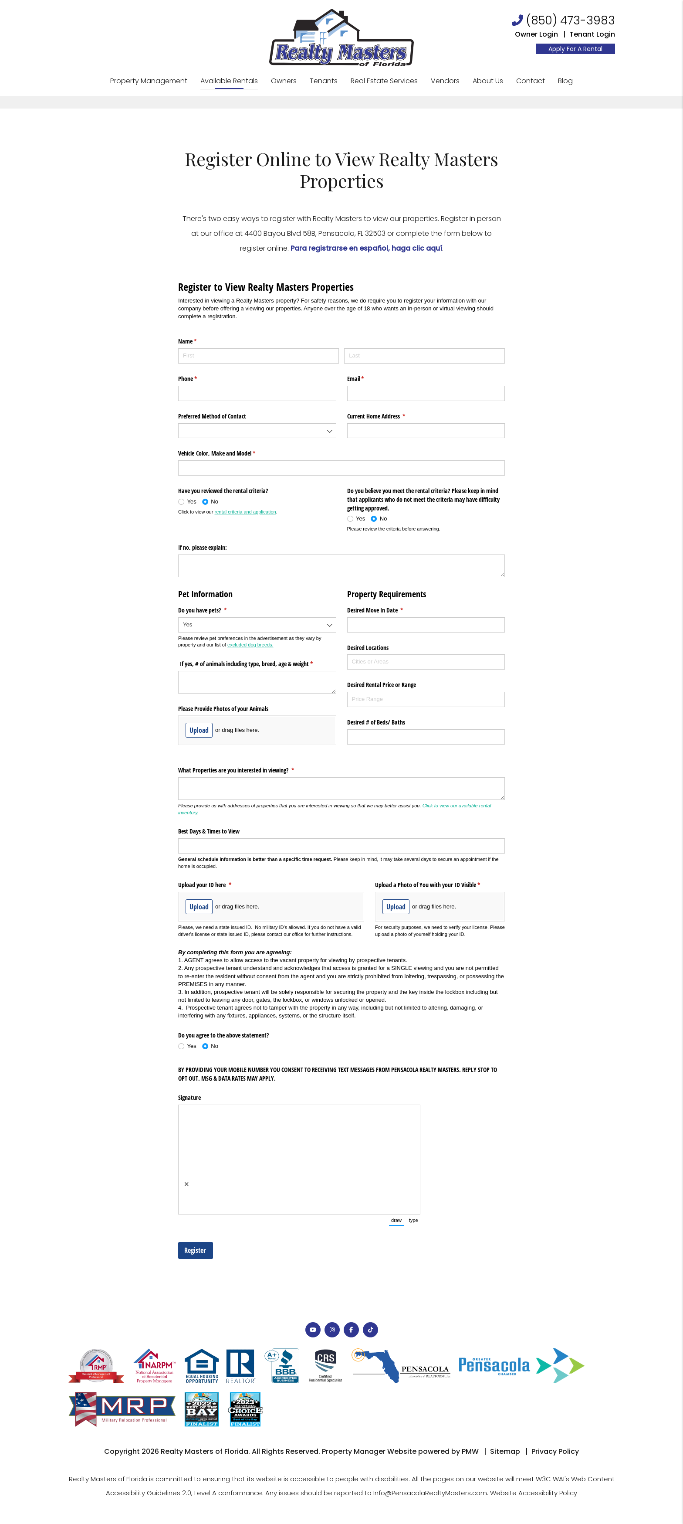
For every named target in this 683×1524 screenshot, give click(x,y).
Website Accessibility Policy (533, 1492)
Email (366, 378)
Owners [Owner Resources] (284, 81)
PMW (470, 1451)
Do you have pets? (212, 610)
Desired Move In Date (385, 610)
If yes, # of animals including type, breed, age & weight (255, 664)
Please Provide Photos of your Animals (223, 708)
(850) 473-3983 (570, 20)
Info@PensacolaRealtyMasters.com (430, 1492)
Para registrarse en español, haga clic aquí (366, 248)
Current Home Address (386, 416)
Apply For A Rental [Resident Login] (575, 48)
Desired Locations (368, 647)
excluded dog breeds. (250, 644)
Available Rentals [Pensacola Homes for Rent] (229, 81)
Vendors (445, 81)
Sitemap (505, 1451)
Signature (189, 1097)
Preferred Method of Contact (212, 416)
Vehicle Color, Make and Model (227, 453)
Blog (565, 81)
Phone (197, 378)
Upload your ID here (215, 885)
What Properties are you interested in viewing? (246, 770)
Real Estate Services (384, 81)
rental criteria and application (245, 511)
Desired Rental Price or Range (381, 684)
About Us (488, 81)
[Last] (424, 356)
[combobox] (257, 431)
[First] (258, 356)
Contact (530, 81)
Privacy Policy (555, 1451)
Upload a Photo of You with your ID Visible (437, 885)
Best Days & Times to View (209, 831)
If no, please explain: (202, 547)
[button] (313, 1329)
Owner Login (536, 34)
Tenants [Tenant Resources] (324, 81)
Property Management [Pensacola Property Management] (148, 81)
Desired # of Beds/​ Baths (377, 722)
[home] (341, 37)
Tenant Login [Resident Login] (592, 34)
